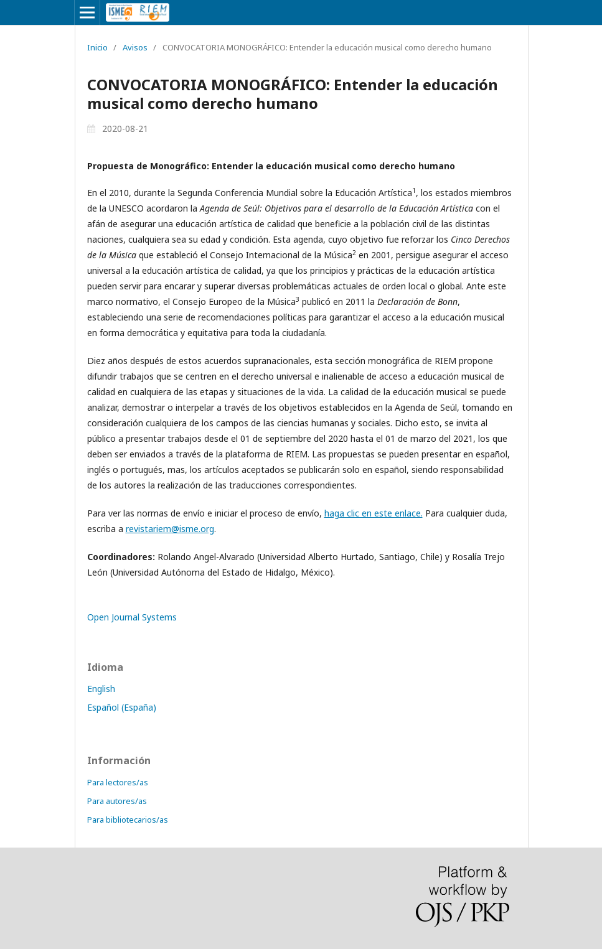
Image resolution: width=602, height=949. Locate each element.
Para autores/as (117, 800)
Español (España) (121, 707)
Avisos (135, 47)
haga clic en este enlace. (373, 513)
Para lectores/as (117, 782)
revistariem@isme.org (170, 529)
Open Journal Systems (132, 617)
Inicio (97, 47)
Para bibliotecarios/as (127, 819)
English (101, 688)
